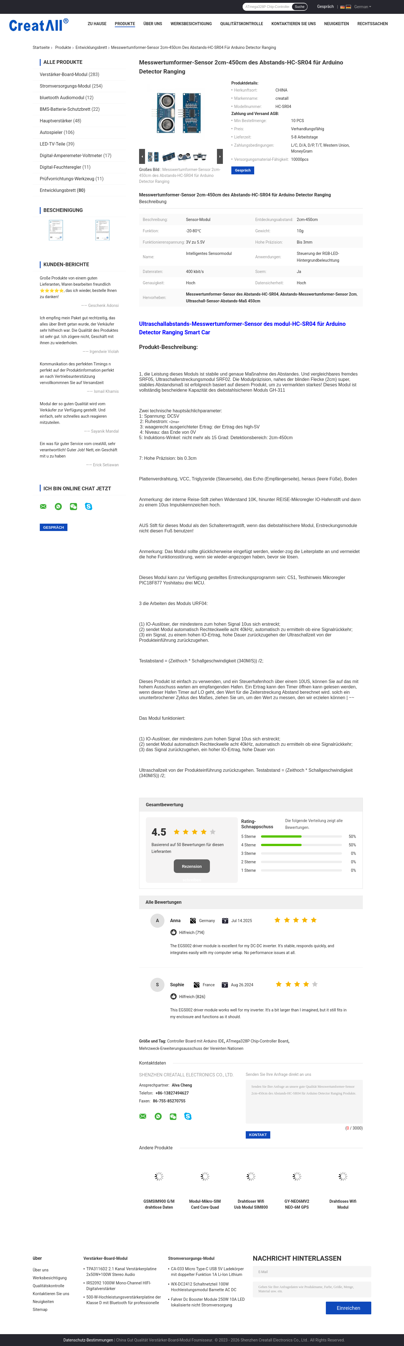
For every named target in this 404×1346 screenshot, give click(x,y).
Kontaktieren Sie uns (293, 23)
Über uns (153, 23)
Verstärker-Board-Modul (63, 74)
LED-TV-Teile (52, 144)
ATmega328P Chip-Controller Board (257, 1041)
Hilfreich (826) (192, 996)
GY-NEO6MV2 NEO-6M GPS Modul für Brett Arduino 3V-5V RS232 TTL (297, 1204)
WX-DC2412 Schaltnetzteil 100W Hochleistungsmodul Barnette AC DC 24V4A (203, 1288)
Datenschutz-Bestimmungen (88, 1340)
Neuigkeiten (336, 23)
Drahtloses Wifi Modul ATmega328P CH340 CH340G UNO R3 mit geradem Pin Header (343, 1204)
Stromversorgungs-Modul (65, 86)
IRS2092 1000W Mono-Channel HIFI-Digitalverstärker (118, 1286)
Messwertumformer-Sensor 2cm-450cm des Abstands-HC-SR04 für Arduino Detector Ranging (179, 175)
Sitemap (40, 1309)
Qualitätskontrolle (241, 23)
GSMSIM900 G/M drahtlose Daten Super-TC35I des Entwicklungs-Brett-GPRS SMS (159, 1204)
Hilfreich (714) (191, 932)
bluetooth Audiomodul (62, 97)
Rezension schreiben (192, 868)
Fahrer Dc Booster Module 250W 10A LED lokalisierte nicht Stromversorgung (208, 1302)
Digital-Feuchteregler (60, 167)
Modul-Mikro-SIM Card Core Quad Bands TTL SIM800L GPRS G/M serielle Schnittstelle (205, 1204)
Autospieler (51, 132)
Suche (299, 7)
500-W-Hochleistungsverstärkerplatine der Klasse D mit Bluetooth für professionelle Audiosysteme (123, 1301)
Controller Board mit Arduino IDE (195, 1041)
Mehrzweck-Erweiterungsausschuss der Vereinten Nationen (191, 1048)
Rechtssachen (372, 23)
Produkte (125, 23)
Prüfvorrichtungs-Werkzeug (67, 178)
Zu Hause (97, 23)
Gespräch (325, 6)
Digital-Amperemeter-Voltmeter (71, 155)
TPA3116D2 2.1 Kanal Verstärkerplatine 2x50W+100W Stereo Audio (121, 1272)
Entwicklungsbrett (91, 47)
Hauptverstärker (56, 120)
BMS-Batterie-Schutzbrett (65, 109)
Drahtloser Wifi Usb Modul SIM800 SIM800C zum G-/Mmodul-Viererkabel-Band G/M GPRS (251, 1204)
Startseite (41, 47)
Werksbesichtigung (191, 23)
